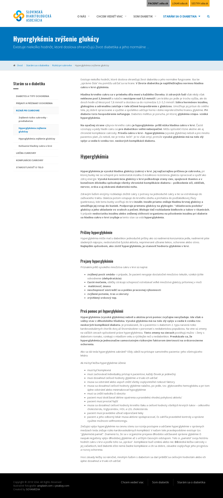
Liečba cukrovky (26, 153)
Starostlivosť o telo (29, 167)
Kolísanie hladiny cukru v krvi (35, 145)
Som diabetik (143, 16)
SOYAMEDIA (33, 489)
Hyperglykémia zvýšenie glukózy (32, 130)
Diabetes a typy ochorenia (32, 96)
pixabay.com (62, 485)
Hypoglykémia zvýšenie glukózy (37, 138)
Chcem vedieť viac (110, 16)
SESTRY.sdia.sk (199, 3)
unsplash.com (45, 485)
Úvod (20, 65)
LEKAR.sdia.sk (179, 3)
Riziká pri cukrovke (62, 65)
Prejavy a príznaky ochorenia (34, 103)
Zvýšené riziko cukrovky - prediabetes (33, 119)
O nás (81, 16)
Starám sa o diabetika (180, 16)
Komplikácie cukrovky (29, 160)
